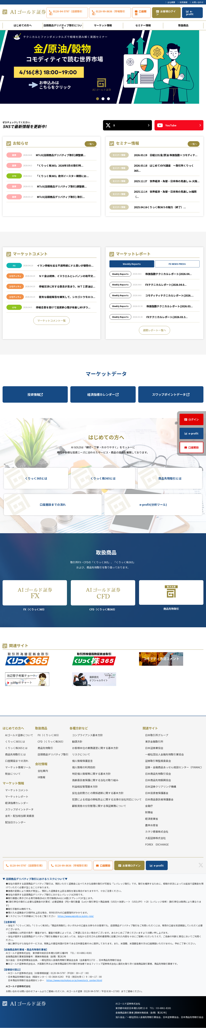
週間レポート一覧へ (154, 330)
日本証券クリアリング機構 (160, 786)
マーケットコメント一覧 (51, 320)
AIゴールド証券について (19, 735)
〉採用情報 (182, 2)
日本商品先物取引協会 (158, 774)
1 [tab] (97, 98)
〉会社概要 (170, 2)
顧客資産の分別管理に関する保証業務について (99, 806)
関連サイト (150, 728)
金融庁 (149, 806)
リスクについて (81, 754)
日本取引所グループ (156, 735)
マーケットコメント (16, 790)
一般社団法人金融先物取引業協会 (164, 754)
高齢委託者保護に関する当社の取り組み (95, 780)
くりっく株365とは (103, 478)
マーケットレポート (16, 797)
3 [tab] (108, 98)
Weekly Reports (132, 264)
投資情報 (35, 394)
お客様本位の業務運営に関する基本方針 (95, 748)
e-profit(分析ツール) (153, 505)
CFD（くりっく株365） (103, 595)
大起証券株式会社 (155, 838)
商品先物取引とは (170, 478)
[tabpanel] (103, 67)
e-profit (189, 12)
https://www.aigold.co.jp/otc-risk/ (76, 916)
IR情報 (41, 777)
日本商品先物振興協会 (158, 780)
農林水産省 (151, 825)
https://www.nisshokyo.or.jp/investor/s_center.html (74, 980)
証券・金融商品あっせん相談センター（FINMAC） (174, 767)
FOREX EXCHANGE (157, 844)
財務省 (149, 812)
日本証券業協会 (154, 748)
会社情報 (41, 764)
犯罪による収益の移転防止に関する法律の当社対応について (107, 799)
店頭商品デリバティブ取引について (62, 25)
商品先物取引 (171, 595)
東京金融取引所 (154, 741)
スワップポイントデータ (170, 394)
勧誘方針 (77, 741)
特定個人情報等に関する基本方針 (91, 774)
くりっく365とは (36, 478)
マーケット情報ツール (18, 767)
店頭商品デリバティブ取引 (53, 754)
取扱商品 (183, 25)
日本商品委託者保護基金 (159, 799)
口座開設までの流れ (53, 505)
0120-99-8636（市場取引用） (108, 12)
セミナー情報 (143, 25)
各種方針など (79, 728)
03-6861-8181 (163, 1008)
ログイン (193, 419)
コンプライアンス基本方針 (87, 735)
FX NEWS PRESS (177, 264)
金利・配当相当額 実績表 (19, 816)
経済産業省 (151, 819)
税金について (13, 774)
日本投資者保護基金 (156, 793)
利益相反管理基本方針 (85, 786)
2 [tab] (103, 98)
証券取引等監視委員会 (158, 761)
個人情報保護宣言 (82, 761)
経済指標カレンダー (103, 394)
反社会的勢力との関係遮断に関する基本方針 (98, 793)
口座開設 (140, 12)
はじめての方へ (23, 25)
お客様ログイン (166, 12)
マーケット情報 (103, 25)
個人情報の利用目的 (83, 767)
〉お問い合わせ (196, 2)
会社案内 (43, 771)
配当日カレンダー (15, 822)
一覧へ (90, 144)
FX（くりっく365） (35, 595)
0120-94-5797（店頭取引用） (65, 12)
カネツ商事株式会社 (156, 831)
